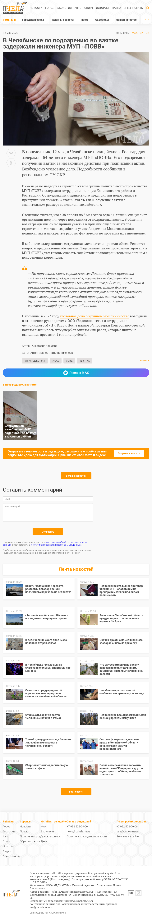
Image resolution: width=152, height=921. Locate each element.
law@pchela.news (40, 907)
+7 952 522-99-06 (77, 826)
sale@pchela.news (128, 831)
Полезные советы (62, 19)
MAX (135, 32)
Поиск (24, 831)
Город (49, 7)
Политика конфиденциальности (87, 836)
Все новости (76, 791)
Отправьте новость (129, 453)
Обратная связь (30, 841)
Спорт (88, 7)
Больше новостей (76, 475)
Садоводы (102, 19)
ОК (147, 32)
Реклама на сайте (128, 836)
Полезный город (30, 836)
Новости (36, 7)
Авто (78, 7)
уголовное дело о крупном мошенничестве (94, 316)
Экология (64, 7)
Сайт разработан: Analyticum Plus (48, 913)
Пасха (85, 19)
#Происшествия (35, 360)
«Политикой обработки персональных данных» (56, 545)
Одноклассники (50, 836)
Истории (102, 7)
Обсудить (144, 360)
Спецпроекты (133, 7)
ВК (141, 32)
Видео (116, 7)
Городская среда (33, 19)
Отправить (48, 531)
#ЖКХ (55, 360)
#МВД (69, 360)
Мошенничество (126, 19)
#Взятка (85, 360)
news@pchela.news (78, 831)
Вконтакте (47, 831)
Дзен (44, 841)
